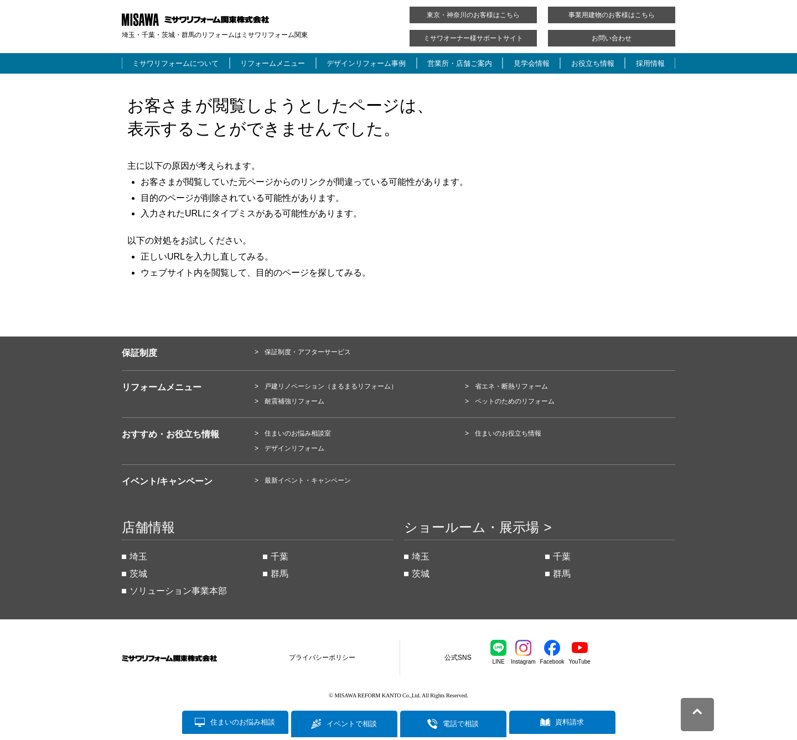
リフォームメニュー (272, 63)
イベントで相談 (352, 724)
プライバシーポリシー (322, 657)
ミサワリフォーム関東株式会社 (183, 658)
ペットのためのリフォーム (515, 401)
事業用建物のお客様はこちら (611, 15)
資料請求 (569, 724)
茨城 (138, 573)
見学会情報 (532, 63)
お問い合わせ (612, 38)
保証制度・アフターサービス (308, 352)
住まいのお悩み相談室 (298, 433)
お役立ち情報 (592, 63)
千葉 (279, 556)
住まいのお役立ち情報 (508, 433)
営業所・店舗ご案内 (459, 63)
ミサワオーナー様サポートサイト (473, 38)
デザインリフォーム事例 (366, 63)
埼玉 (138, 556)
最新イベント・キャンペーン (308, 480)
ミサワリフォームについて (175, 63)
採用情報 (650, 63)
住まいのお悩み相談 (242, 724)
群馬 (279, 573)
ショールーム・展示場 (471, 527)
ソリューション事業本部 (178, 591)
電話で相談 (461, 724)
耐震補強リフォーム (294, 401)
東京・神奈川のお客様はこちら (473, 15)
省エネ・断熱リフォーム (511, 386)
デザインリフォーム (294, 448)
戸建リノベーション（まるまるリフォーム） (331, 386)
